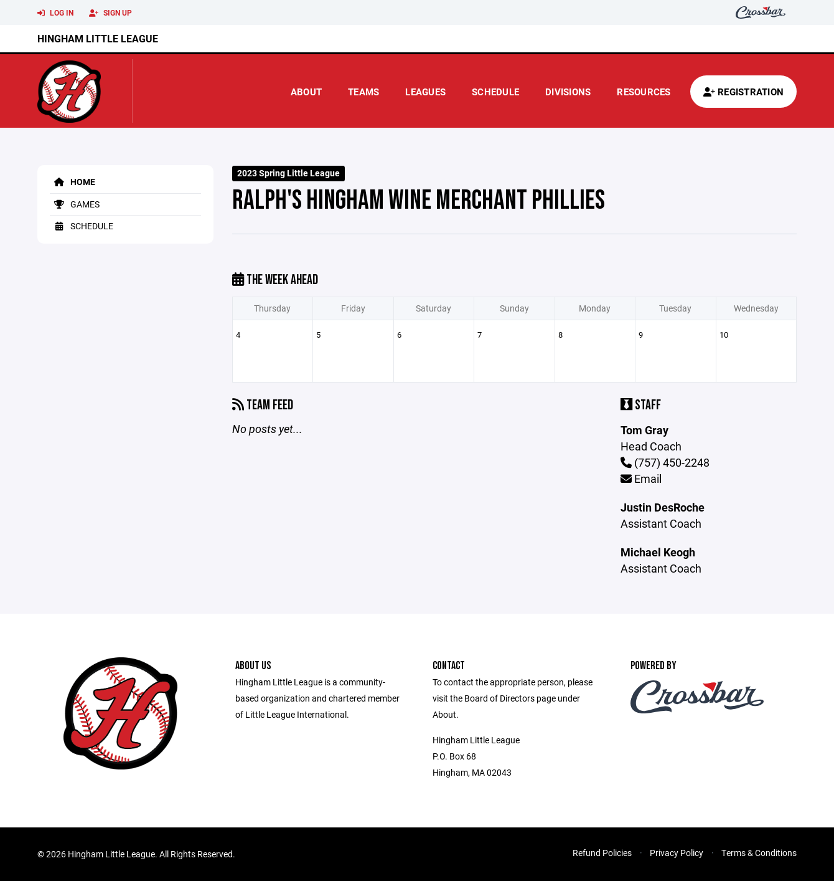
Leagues (425, 91)
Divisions (568, 91)
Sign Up (110, 13)
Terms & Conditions (759, 853)
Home (72, 182)
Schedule (495, 91)
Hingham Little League (97, 38)
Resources (643, 91)
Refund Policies (602, 853)
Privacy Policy (676, 853)
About (306, 91)
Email (641, 478)
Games (75, 204)
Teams (363, 91)
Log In (55, 13)
